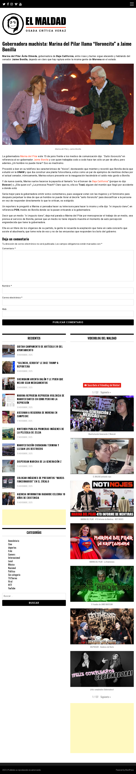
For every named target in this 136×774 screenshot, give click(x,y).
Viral (10, 581)
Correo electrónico (12, 297)
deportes (12, 547)
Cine (10, 544)
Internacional (14, 557)
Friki (10, 551)
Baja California (100, 181)
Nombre (7, 286)
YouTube (11, 588)
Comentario (9, 248)
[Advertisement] (34, 517)
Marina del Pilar (28, 156)
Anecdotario (13, 541)
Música (11, 564)
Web (4, 309)
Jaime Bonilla (41, 159)
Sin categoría (14, 575)
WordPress (129, 769)
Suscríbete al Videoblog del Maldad (102, 385)
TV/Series (12, 578)
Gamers (11, 554)
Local (10, 561)
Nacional (12, 568)
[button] (105, 392)
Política (11, 571)
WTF (10, 585)
